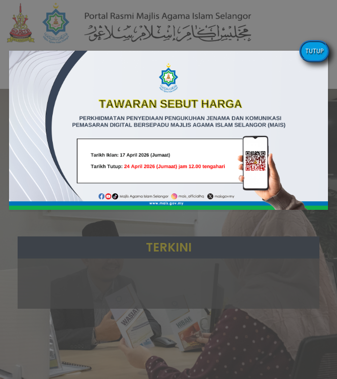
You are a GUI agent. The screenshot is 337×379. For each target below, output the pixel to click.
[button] (168, 130)
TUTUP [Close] (314, 51)
